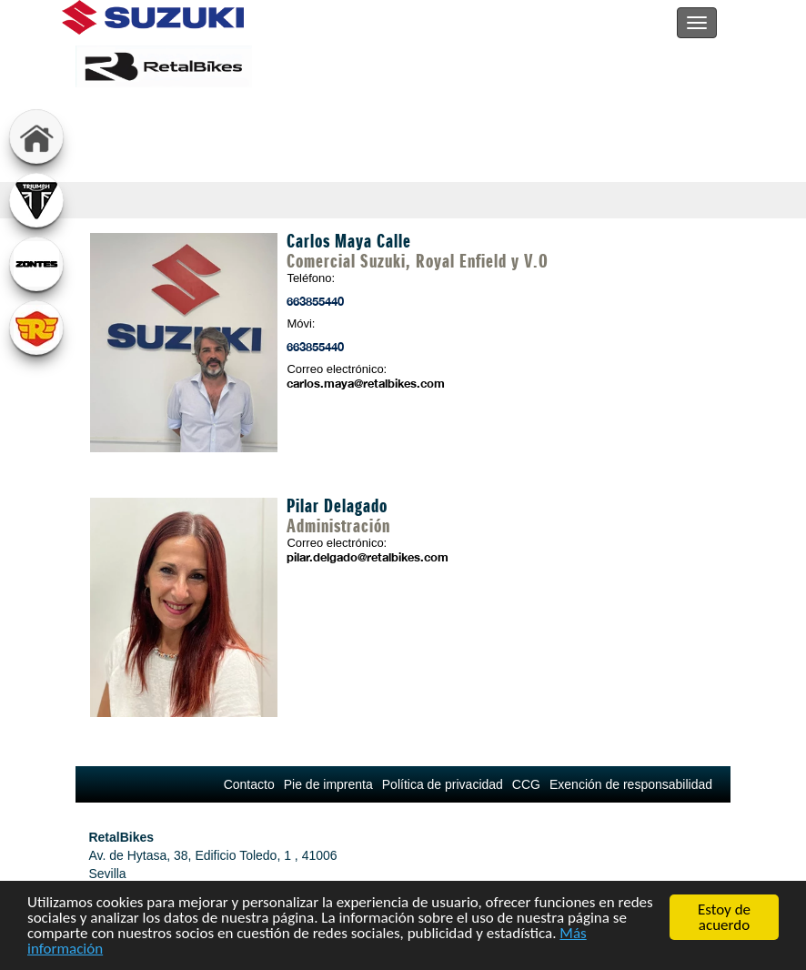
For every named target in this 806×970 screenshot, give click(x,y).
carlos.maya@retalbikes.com (360, 383)
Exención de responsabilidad (630, 784)
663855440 (315, 301)
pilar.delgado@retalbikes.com (360, 557)
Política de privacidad (442, 784)
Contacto (249, 784)
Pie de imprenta (328, 784)
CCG (526, 784)
